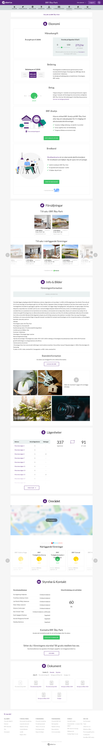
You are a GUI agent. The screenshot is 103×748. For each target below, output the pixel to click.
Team (84, 724)
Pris (5, 729)
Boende (52, 672)
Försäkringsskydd (40, 724)
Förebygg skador (40, 729)
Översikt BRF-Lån (56, 721)
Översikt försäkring (41, 721)
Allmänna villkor (87, 729)
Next (95, 255)
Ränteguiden (55, 724)
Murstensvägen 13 (20, 470)
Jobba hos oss (87, 726)
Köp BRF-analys (71, 721)
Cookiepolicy (86, 734)
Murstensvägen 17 (20, 478)
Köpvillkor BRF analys (88, 737)
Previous (8, 255)
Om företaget (86, 721)
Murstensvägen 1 (20, 446)
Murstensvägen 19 (20, 482)
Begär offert (23, 734)
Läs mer (51, 653)
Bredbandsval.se (53, 157)
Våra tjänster (81, 2)
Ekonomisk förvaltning (25, 721)
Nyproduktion (55, 729)
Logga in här (51, 364)
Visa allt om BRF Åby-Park (51, 14)
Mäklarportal (70, 731)
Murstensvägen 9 (20, 462)
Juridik (21, 732)
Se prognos (81, 52)
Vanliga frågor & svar (72, 734)
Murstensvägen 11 (20, 466)
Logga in (91, 2)
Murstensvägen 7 (20, 458)
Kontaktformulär (51, 637)
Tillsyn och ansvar (40, 726)
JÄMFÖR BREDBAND (51, 182)
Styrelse (58, 672)
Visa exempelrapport (34, 131)
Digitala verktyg (24, 726)
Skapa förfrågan (40, 732)
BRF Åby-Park (51, 2)
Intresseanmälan (56, 732)
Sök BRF (7, 714)
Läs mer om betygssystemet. (61, 99)
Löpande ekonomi (24, 724)
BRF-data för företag (72, 728)
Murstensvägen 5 (20, 454)
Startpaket (7, 732)
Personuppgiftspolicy (88, 732)
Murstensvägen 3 (20, 450)
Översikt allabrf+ (8, 721)
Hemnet (6, 724)
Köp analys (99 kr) (51, 138)
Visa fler (32, 487)
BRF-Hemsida (7, 726)
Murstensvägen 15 (20, 474)
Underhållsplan (24, 729)
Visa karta (51, 520)
